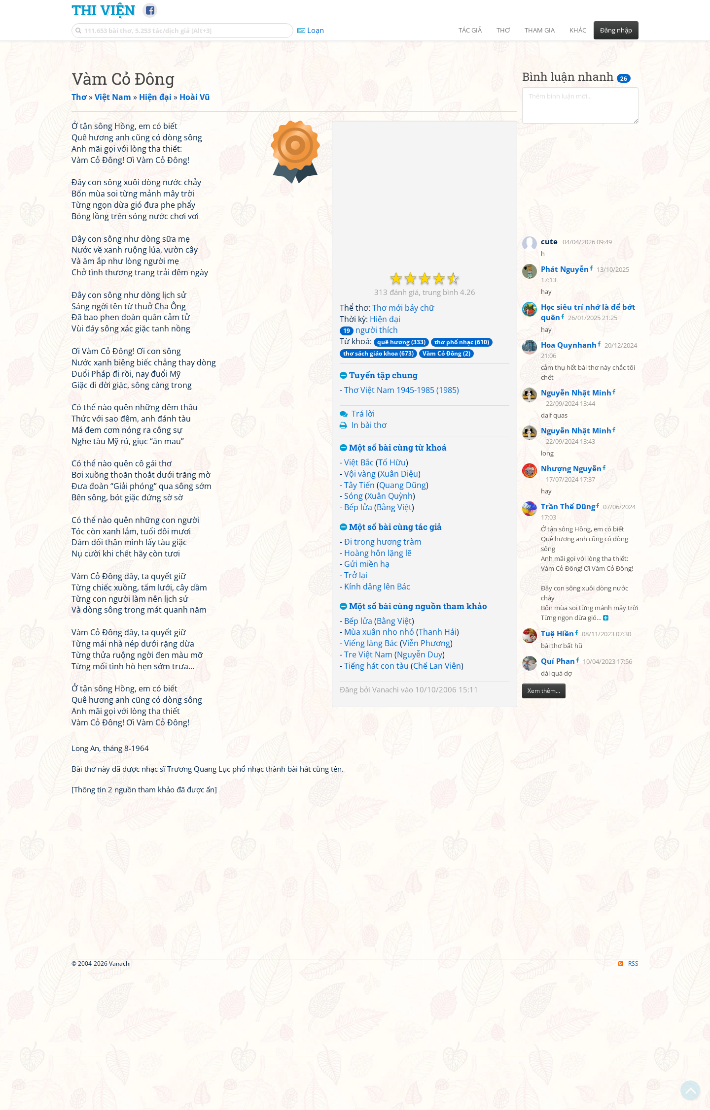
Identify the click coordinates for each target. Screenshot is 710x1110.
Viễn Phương (426, 781)
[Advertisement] (355, 116)
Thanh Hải (438, 769)
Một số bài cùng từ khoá (393, 585)
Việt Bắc (359, 600)
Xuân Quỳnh (390, 633)
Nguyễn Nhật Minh (576, 530)
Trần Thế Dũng (568, 644)
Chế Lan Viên (437, 803)
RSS (628, 1101)
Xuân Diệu (399, 611)
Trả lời (363, 551)
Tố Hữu (392, 600)
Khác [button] (577, 30)
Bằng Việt (394, 645)
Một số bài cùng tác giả (391, 665)
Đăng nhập (616, 30)
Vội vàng (360, 611)
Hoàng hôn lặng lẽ (378, 691)
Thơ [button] (503, 30)
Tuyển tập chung (379, 513)
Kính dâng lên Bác (377, 724)
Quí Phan (558, 799)
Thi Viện (103, 9)
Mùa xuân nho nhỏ (379, 769)
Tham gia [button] (540, 30)
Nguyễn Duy (419, 792)
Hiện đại (385, 457)
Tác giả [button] (470, 30)
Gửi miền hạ (367, 701)
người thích (369, 467)
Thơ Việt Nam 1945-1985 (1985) (401, 527)
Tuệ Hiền (557, 771)
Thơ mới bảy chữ (403, 445)
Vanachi (385, 827)
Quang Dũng (402, 623)
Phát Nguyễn (565, 407)
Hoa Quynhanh (569, 483)
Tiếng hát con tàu (376, 803)
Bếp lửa (358, 645)
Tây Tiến (359, 623)
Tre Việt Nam (368, 792)
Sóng (353, 633)
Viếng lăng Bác (371, 781)
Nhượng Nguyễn (571, 606)
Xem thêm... (544, 828)
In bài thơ (369, 562)
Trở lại (355, 713)
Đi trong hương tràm (383, 679)
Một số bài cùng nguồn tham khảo (413, 744)
